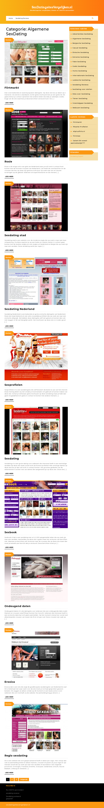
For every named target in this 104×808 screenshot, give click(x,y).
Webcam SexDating (81, 108)
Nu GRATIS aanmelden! (15, 790)
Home (11, 18)
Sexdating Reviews (22, 18)
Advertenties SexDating (83, 34)
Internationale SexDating (83, 75)
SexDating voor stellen (82, 89)
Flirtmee (76, 136)
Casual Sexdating (80, 48)
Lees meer (9, 103)
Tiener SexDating (80, 98)
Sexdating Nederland (20, 309)
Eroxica (10, 681)
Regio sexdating (16, 755)
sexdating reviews (12, 793)
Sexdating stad (15, 235)
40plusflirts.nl (79, 131)
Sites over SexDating (81, 94)
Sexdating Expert (76, 156)
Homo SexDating (80, 71)
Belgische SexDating (81, 43)
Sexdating (12, 458)
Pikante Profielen (80, 127)
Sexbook (11, 532)
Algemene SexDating (82, 39)
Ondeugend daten (18, 606)
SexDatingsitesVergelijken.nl (52, 7)
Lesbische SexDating (81, 80)
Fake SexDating (79, 62)
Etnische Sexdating (81, 52)
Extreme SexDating (81, 57)
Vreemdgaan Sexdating (83, 103)
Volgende (24, 779)
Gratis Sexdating (79, 66)
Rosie (8, 161)
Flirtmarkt (12, 87)
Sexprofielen (13, 384)
